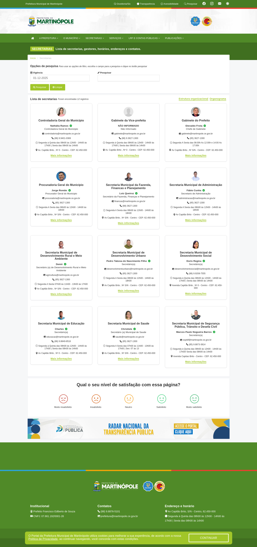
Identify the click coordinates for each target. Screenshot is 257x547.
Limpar (57, 87)
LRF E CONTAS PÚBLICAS (144, 38)
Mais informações (61, 155)
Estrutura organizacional (193, 98)
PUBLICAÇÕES (174, 38)
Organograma (218, 98)
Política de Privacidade (43, 538)
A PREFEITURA (48, 38)
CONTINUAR (208, 537)
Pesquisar (104, 72)
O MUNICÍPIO (71, 38)
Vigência (36, 72)
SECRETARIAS (95, 38)
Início (33, 58)
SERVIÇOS (116, 38)
